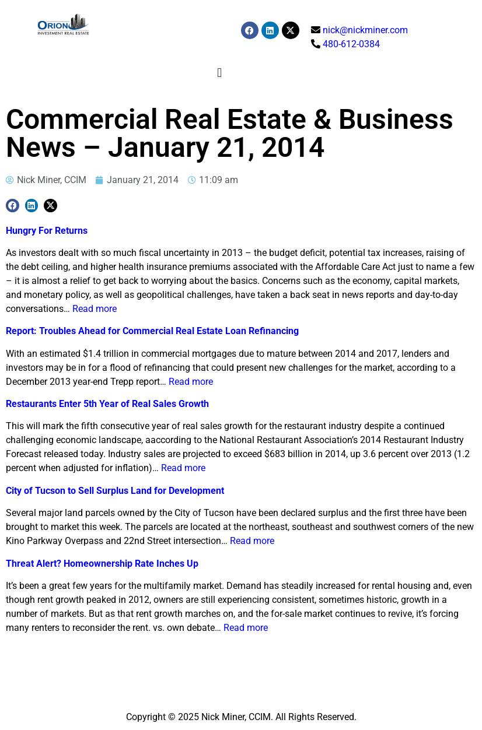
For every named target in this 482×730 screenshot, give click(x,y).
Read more (94, 308)
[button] (219, 72)
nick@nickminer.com (365, 30)
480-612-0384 (351, 44)
